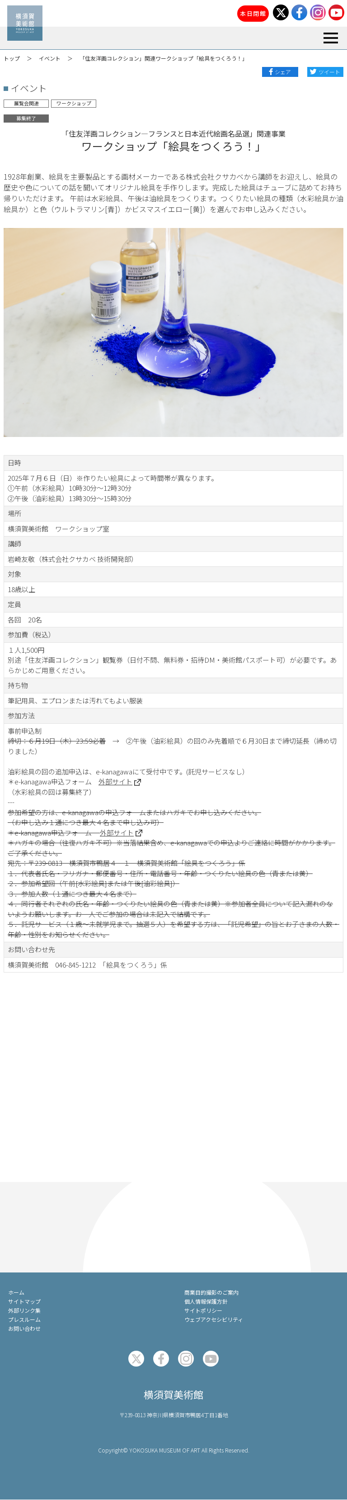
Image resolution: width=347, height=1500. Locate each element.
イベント (50, 58)
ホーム (16, 1292)
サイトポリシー (203, 1310)
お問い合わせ (24, 1328)
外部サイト (115, 781)
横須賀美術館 (173, 1394)
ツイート (329, 72)
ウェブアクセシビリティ (213, 1319)
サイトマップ (24, 1301)
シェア (283, 72)
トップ (12, 58)
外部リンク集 (24, 1310)
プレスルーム (24, 1319)
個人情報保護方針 (206, 1301)
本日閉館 (253, 13)
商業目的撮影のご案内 (211, 1292)
